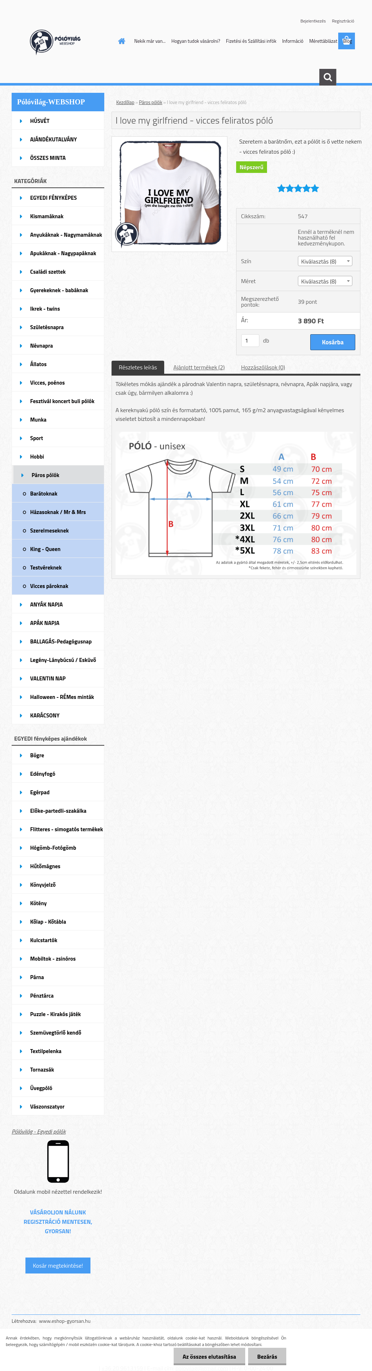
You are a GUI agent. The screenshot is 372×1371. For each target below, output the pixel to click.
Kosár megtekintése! (58, 1265)
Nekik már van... (150, 41)
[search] (327, 77)
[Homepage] (120, 41)
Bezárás (267, 1356)
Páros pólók (150, 102)
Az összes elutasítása (209, 1356)
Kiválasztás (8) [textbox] (318, 261)
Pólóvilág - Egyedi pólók (39, 1131)
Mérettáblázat (323, 41)
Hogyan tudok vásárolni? (195, 41)
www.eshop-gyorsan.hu (64, 1321)
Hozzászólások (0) (263, 367)
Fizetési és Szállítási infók (251, 41)
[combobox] (325, 261)
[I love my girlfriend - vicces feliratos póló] (169, 139)
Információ (293, 41)
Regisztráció (343, 20)
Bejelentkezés (313, 20)
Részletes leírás (138, 367)
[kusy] (250, 340)
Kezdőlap (125, 102)
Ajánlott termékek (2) (199, 367)
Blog (347, 41)
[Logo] (62, 41)
